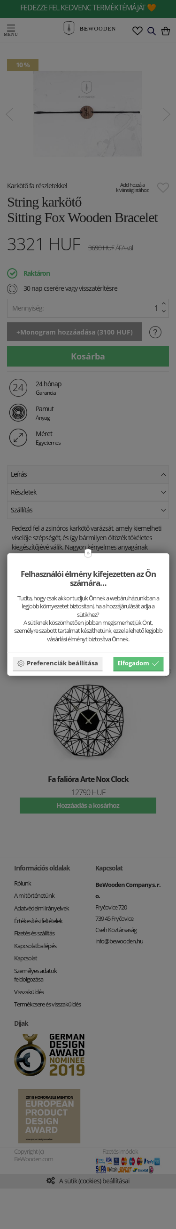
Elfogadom (138, 663)
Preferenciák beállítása (57, 663)
